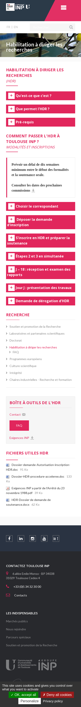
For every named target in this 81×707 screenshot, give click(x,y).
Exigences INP (19, 438)
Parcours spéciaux (18, 637)
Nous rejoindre (16, 629)
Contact (15, 414)
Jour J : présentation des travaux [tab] (43, 288)
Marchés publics (17, 621)
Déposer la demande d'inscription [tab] (29, 222)
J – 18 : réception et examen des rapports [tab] (38, 272)
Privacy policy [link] (53, 701)
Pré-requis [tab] (25, 122)
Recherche (18, 314)
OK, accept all (23, 695)
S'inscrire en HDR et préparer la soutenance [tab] (38, 241)
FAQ (16, 352)
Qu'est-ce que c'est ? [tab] (33, 96)
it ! (56, 539)
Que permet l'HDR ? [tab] (32, 109)
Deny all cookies (57, 695)
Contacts (20, 595)
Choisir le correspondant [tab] (37, 206)
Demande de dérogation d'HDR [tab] (42, 301)
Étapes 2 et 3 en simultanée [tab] (40, 256)
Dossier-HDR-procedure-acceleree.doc (35, 476)
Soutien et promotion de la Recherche (31, 645)
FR (8, 27)
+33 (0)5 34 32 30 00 (27, 586)
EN (16, 27)
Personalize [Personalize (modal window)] (30, 701)
